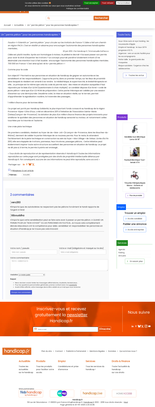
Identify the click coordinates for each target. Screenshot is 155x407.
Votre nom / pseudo (19, 248)
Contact (59, 351)
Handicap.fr (89, 402)
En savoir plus (134, 261)
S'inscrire (104, 329)
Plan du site (46, 351)
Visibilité (14, 274)
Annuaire (122, 256)
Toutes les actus (134, 75)
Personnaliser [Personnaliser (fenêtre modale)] (123, 3)
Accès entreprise (134, 229)
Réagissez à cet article (23, 170)
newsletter (77, 315)
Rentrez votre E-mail (23, 329)
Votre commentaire (19, 257)
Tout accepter (91, 3)
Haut (126, 402)
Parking (121, 252)
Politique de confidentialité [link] (77, 8)
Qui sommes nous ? (128, 351)
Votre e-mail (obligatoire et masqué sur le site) (81, 248)
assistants (73, 285)
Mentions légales (97, 351)
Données (112, 351)
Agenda (121, 249)
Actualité (26, 175)
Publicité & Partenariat (76, 351)
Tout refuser (108, 3)
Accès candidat (133, 218)
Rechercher (101, 18)
